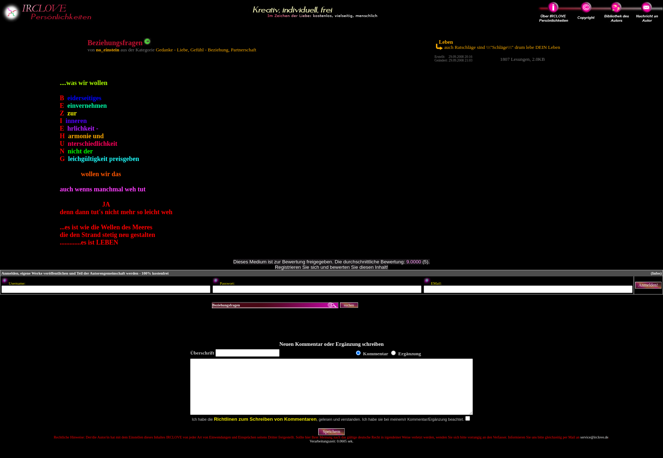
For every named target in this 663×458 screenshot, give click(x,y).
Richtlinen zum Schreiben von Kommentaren (265, 430)
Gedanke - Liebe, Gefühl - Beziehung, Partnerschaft (206, 49)
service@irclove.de (594, 448)
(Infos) (656, 273)
